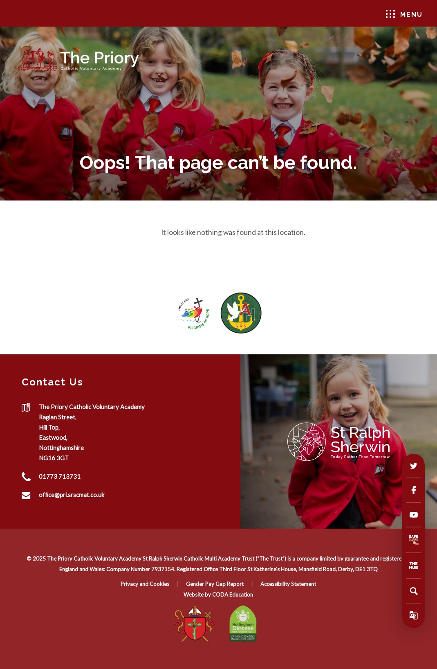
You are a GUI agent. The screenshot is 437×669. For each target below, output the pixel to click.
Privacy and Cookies (145, 584)
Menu (404, 14)
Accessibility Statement (288, 584)
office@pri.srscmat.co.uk (71, 494)
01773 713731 (60, 476)
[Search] (413, 590)
